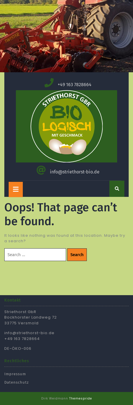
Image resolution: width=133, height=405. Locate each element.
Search (77, 254)
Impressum (15, 374)
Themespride (80, 398)
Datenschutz (16, 382)
